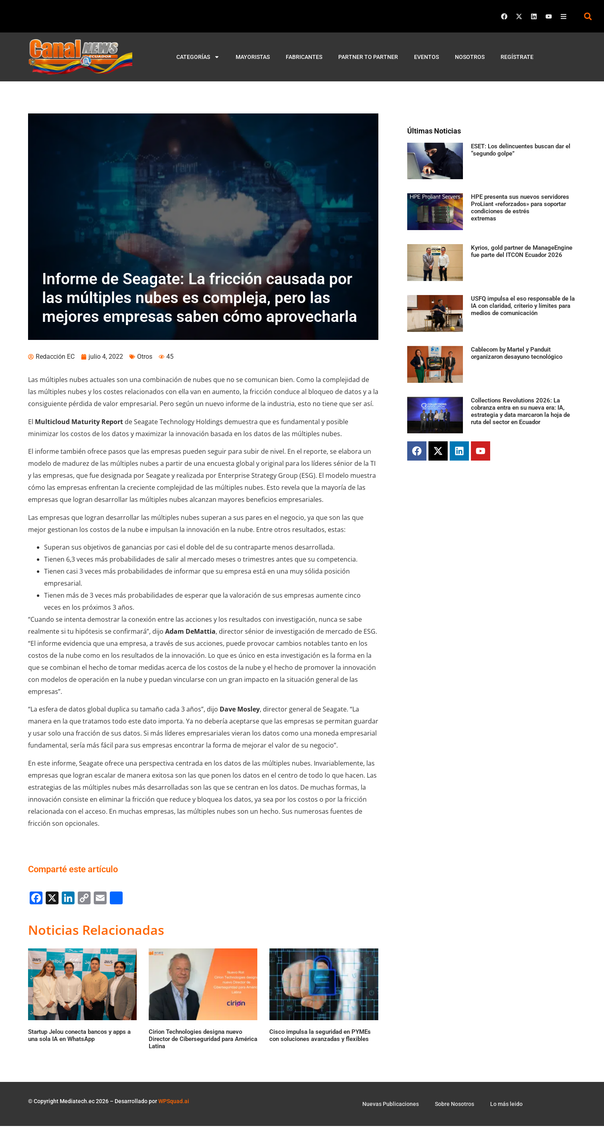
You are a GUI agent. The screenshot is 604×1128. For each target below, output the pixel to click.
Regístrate (517, 57)
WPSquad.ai (173, 1103)
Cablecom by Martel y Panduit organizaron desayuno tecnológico (516, 353)
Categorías (198, 57)
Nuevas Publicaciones (390, 1106)
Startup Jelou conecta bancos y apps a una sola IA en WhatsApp (79, 1037)
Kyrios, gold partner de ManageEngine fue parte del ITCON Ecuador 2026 (521, 251)
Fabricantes (304, 57)
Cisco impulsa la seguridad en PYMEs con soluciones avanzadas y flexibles (320, 1037)
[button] (588, 16)
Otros (144, 358)
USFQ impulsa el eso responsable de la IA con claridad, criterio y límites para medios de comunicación (523, 306)
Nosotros (470, 57)
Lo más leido (506, 1106)
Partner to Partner (368, 57)
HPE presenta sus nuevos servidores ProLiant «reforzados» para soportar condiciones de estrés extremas (520, 207)
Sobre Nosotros (454, 1106)
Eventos (426, 57)
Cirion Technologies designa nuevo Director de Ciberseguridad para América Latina (203, 1041)
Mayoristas (253, 57)
